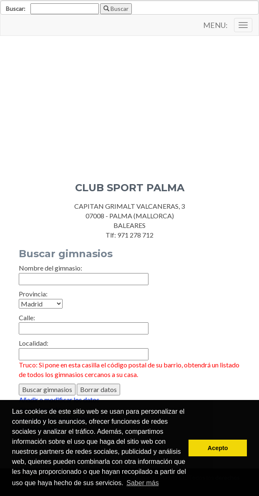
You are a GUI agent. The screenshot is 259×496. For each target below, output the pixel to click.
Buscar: (15, 8)
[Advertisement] (129, 102)
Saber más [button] (142, 482)
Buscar (115, 8)
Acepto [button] (218, 448)
